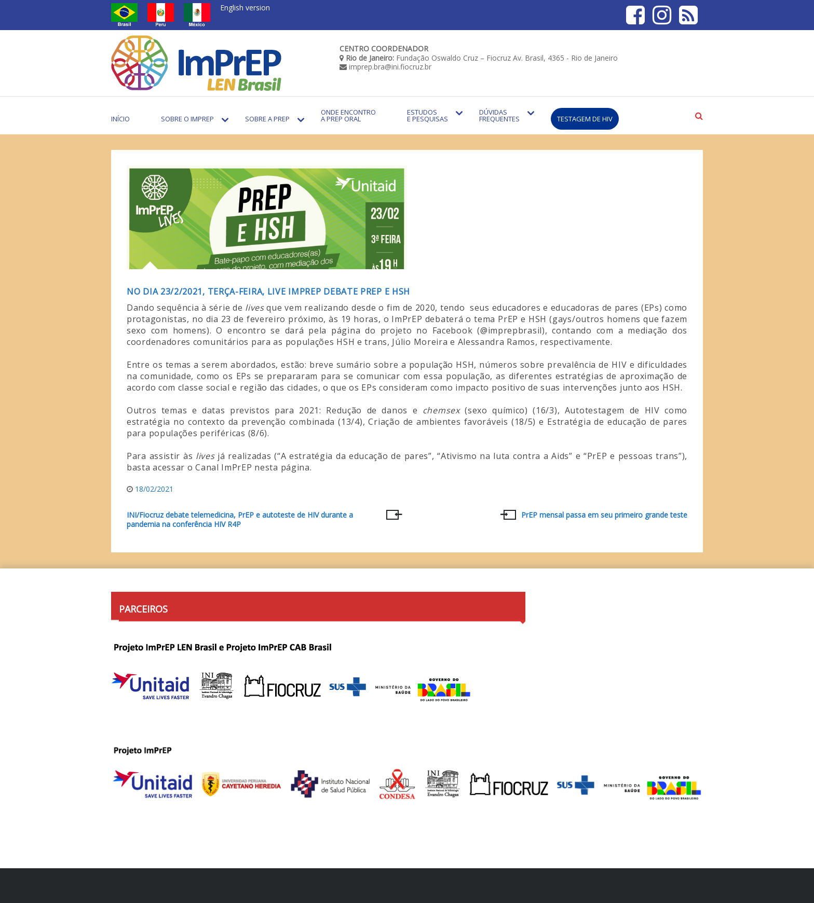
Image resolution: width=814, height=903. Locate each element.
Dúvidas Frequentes (499, 115)
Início (120, 118)
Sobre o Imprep (187, 118)
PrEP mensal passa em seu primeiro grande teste (604, 515)
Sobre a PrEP (267, 118)
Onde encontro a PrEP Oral (348, 115)
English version (245, 7)
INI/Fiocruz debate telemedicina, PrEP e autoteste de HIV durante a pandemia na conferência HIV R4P (240, 519)
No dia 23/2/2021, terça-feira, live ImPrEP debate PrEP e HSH (268, 291)
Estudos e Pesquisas (427, 115)
